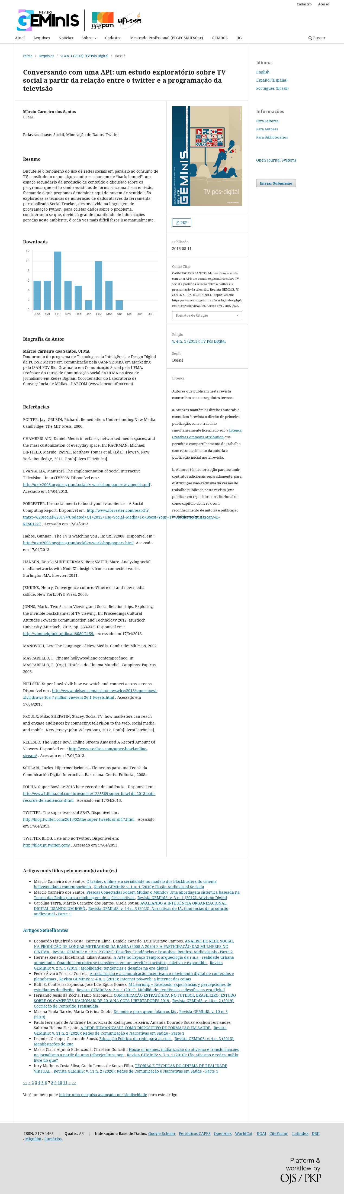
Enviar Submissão (276, 183)
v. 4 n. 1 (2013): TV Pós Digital (84, 55)
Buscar (317, 37)
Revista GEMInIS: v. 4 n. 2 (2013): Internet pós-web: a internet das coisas (125, 978)
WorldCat (243, 1133)
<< (25, 1082)
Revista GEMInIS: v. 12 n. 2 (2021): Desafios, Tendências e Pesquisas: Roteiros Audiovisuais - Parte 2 (143, 951)
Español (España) (272, 80)
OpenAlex (223, 1133)
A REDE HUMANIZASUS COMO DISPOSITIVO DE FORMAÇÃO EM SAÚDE (146, 1027)
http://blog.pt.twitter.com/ (46, 845)
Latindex (300, 1133)
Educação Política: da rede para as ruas (135, 1038)
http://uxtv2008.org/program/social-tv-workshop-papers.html (78, 542)
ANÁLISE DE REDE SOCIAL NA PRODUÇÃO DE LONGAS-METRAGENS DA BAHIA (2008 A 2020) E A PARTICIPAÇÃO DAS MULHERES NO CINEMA (134, 946)
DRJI (316, 1133)
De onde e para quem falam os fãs (145, 1011)
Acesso (323, 4)
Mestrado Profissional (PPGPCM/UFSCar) (166, 37)
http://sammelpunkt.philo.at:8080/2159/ (58, 633)
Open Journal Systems (276, 160)
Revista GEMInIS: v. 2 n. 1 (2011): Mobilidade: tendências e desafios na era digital (128, 965)
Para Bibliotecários (272, 137)
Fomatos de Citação (192, 315)
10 (60, 1082)
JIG (239, 37)
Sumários (53, 1138)
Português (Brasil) (272, 88)
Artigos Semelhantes (45, 930)
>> (74, 1082)
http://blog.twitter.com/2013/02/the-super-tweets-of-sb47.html (78, 819)
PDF (183, 222)
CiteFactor (278, 1133)
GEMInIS (220, 37)
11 (65, 1082)
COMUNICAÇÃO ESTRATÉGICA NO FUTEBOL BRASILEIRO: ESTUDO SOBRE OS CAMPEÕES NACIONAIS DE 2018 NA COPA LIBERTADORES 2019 (135, 998)
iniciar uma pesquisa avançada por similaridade (103, 1094)
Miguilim (33, 1138)
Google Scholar (162, 1133)
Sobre (88, 37)
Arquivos (41, 37)
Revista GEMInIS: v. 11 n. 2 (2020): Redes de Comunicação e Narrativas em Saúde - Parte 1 (130, 1030)
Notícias (66, 37)
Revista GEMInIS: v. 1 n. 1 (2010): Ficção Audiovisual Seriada (149, 886)
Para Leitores (267, 120)
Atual (20, 37)
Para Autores (267, 129)
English (262, 72)
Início (28, 55)
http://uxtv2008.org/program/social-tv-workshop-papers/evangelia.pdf (86, 484)
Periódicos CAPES (195, 1133)
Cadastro (113, 37)
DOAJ (261, 1133)
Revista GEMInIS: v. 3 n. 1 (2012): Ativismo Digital (182, 897)
